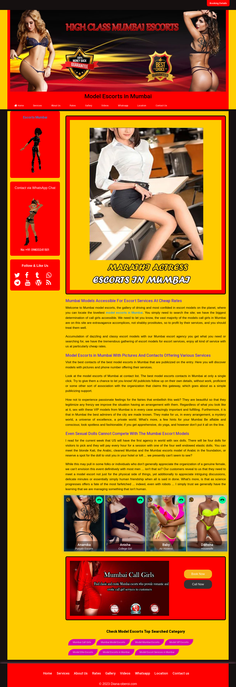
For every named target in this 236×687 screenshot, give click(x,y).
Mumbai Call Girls (82, 642)
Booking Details (220, 3)
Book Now (198, 574)
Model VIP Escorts (183, 642)
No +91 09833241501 (35, 250)
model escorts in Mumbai (124, 312)
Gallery (88, 105)
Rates (73, 105)
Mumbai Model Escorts (114, 642)
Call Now (198, 584)
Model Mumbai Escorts (150, 642)
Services (37, 105)
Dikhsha (207, 545)
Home (19, 105)
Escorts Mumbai (35, 117)
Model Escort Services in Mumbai (160, 651)
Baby (166, 545)
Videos (105, 105)
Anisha (125, 545)
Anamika (84, 545)
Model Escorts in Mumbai (117, 651)
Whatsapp (123, 105)
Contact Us (161, 105)
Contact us (181, 672)
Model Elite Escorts (83, 651)
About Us (55, 105)
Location (141, 105)
